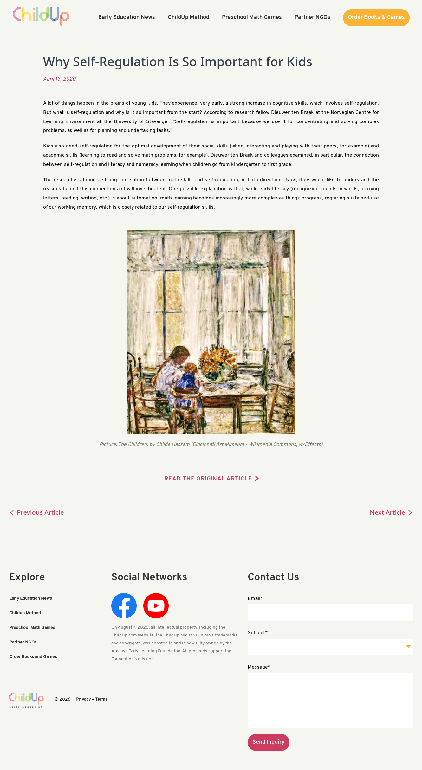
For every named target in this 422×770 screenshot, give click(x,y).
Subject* (258, 633)
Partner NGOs (23, 642)
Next (391, 512)
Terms (101, 699)
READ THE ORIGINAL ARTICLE (208, 479)
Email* (255, 598)
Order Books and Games (33, 657)
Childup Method (25, 613)
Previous (36, 512)
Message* (259, 667)
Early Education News (30, 598)
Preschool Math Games (32, 627)
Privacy (83, 699)
